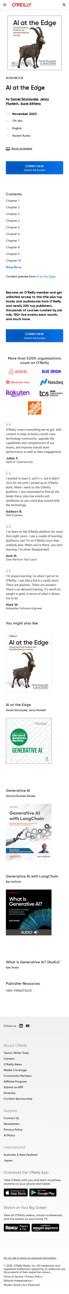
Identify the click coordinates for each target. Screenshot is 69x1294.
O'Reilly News (13, 1064)
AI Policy (9, 1135)
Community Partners (17, 1076)
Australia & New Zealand (20, 1155)
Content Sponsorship (18, 1099)
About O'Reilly (15, 1045)
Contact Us (11, 1118)
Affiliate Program (15, 1081)
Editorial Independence (17, 1280)
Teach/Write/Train (16, 1053)
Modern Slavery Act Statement (22, 1285)
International (14, 1147)
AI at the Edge (46, 276)
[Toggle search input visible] (64, 4)
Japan (8, 1160)
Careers (9, 1059)
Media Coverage (15, 1070)
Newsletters (12, 1124)
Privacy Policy (13, 1130)
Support (10, 1110)
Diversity (9, 1093)
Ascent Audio (21, 135)
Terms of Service (13, 1276)
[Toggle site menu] (4, 4)
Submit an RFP (13, 1087)
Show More (13, 267)
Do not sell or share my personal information (30, 1258)
